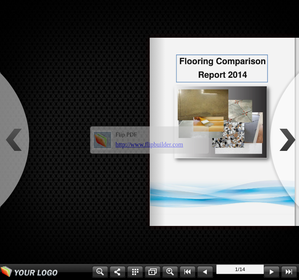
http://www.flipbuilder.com (149, 144)
